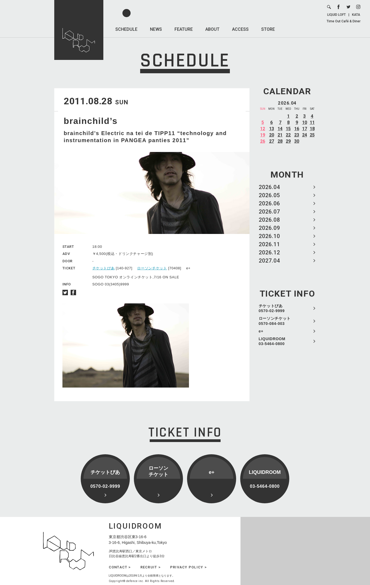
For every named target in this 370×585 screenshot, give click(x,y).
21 (280, 135)
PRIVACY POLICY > (188, 567)
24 (304, 135)
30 (296, 141)
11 (312, 122)
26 (262, 141)
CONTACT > (120, 567)
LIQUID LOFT (336, 15)
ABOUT (212, 29)
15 (288, 128)
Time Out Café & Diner (343, 21)
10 (304, 122)
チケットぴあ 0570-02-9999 (272, 308)
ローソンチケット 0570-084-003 (275, 320)
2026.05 (269, 195)
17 (304, 128)
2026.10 (269, 236)
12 (262, 128)
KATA (356, 15)
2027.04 (269, 260)
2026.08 (269, 220)
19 (262, 135)
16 (296, 128)
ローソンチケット (152, 268)
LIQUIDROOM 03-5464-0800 (272, 341)
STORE (268, 29)
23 (296, 135)
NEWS (156, 29)
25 (312, 135)
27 (271, 141)
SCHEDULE (126, 29)
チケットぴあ (103, 268)
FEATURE (184, 29)
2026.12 (269, 252)
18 (312, 128)
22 (288, 135)
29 (288, 141)
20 (271, 135)
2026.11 (269, 244)
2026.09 (269, 228)
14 (280, 128)
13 (271, 128)
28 (280, 141)
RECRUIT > (150, 567)
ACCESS (240, 29)
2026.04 (269, 187)
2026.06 (269, 203)
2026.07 (269, 211)
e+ (261, 331)
